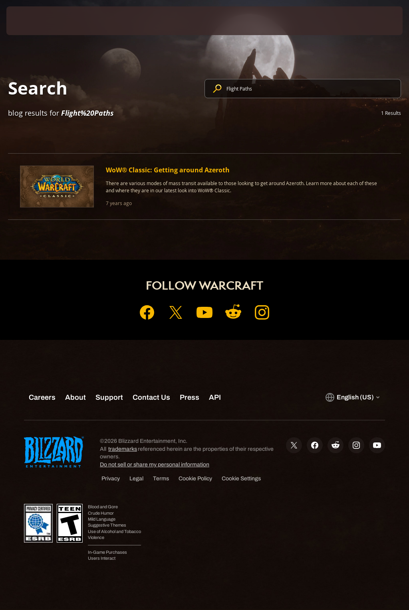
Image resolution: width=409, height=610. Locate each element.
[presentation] (30, 20)
